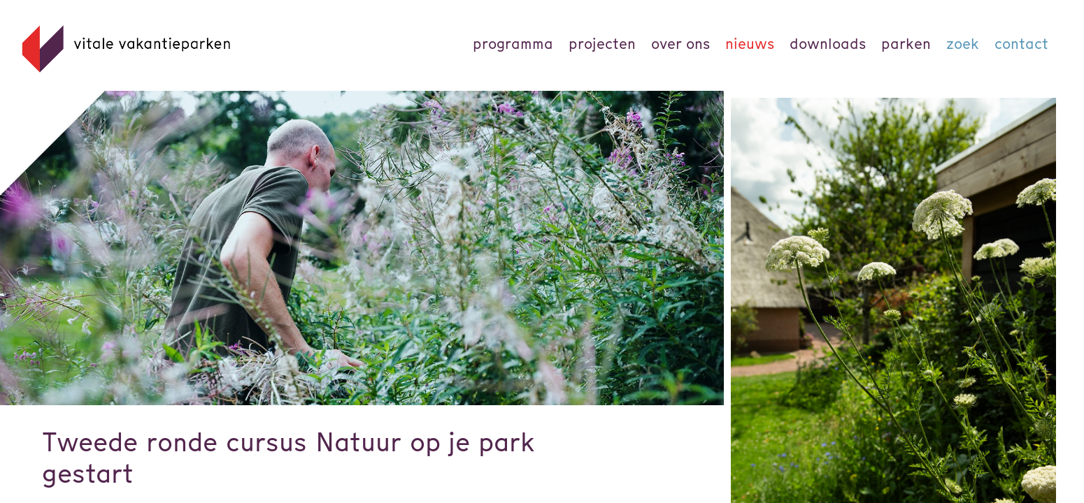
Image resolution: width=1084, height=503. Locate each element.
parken (906, 43)
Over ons (680, 43)
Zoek (962, 43)
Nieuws (749, 43)
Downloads (828, 43)
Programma (513, 43)
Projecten (602, 43)
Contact (1021, 43)
